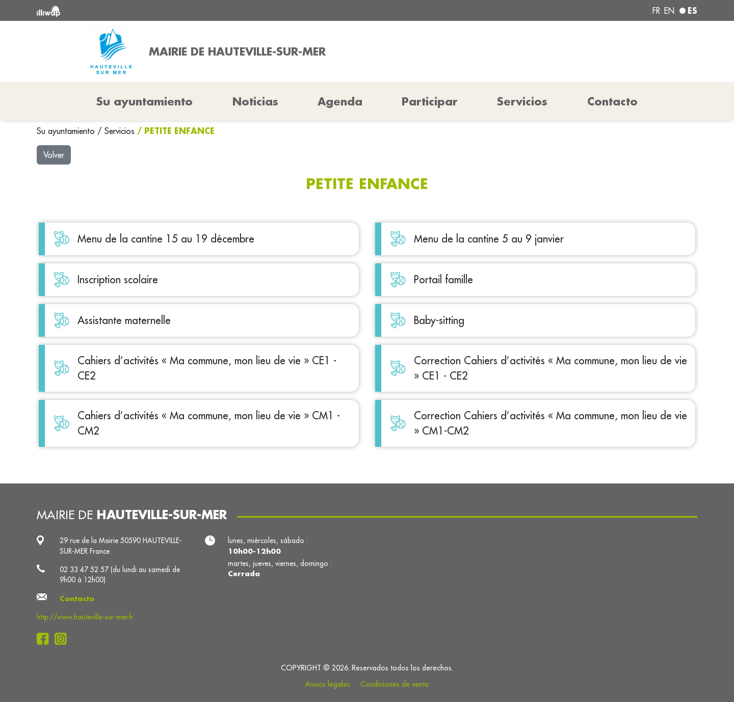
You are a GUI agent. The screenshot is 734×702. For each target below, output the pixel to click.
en (669, 11)
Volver (53, 155)
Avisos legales (327, 684)
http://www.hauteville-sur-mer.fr (85, 617)
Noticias (255, 101)
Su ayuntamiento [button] (144, 101)
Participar (430, 101)
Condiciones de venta (394, 684)
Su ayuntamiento (67, 131)
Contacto (612, 101)
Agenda (340, 101)
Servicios (120, 131)
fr (656, 11)
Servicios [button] (522, 101)
